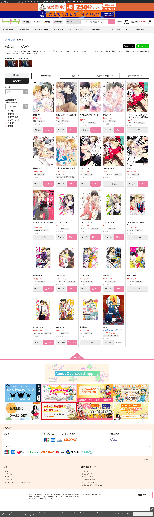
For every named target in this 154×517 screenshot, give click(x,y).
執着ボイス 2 (84, 168)
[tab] (75, 76)
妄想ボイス (58, 51)
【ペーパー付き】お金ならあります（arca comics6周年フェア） (137, 117)
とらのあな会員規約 (53, 494)
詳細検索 (119, 21)
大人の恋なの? (38, 327)
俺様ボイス (60, 327)
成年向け (36, 22)
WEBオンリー (54, 2)
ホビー (128, 29)
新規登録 (134, 22)
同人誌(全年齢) (8, 29)
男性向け (47, 22)
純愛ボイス (107, 115)
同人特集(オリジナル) (62, 29)
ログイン (142, 22)
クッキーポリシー (52, 496)
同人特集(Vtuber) (41, 29)
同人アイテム (81, 29)
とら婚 (24, 2)
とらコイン (44, 2)
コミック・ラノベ (113, 29)
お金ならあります (109, 168)
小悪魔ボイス (37, 275)
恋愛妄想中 (84, 327)
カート (48, 130)
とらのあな (4, 2)
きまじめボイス (108, 222)
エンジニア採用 (78, 2)
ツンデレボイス (85, 275)
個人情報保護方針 (35, 496)
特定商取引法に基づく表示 (71, 496)
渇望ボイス (36, 168)
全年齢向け (26, 22)
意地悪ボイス (108, 275)
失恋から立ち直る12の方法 (65, 168)
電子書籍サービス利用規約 (93, 494)
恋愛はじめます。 (133, 275)
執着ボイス (131, 168)
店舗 (18, 2)
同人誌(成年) (24, 29)
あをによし (107, 327)
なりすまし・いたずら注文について (40, 498)
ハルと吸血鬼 (61, 275)
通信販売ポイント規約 (72, 494)
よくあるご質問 (66, 2)
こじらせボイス (61, 222)
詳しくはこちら (147, 459)
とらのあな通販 (10, 40)
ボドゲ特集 (96, 29)
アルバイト (88, 2)
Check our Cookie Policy (123, 514)
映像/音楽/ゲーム (142, 29)
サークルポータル (34, 2)
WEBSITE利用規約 (35, 494)
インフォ (13, 2)
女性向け (58, 22)
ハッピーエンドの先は (87, 222)
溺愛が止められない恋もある (77, 51)
